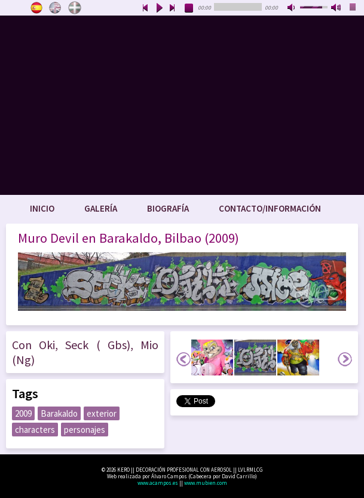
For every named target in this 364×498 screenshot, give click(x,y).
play (159, 8)
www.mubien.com (205, 482)
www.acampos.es (157, 482)
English (55, 7)
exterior (102, 413)
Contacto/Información (270, 208)
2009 (23, 413)
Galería (100, 208)
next (172, 8)
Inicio (42, 208)
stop (189, 8)
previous (145, 8)
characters (35, 429)
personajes (84, 429)
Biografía (168, 208)
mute (292, 8)
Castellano (36, 7)
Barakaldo (59, 413)
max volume (336, 8)
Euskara (74, 7)
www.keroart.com (182, 105)
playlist (353, 8)
